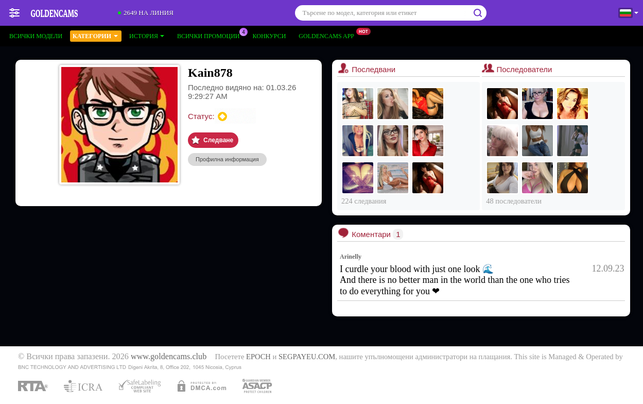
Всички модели (35, 36)
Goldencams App (329, 35)
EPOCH (258, 356)
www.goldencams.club (168, 356)
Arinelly (350, 256)
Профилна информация (227, 159)
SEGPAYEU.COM (307, 356)
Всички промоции (211, 35)
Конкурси (269, 36)
